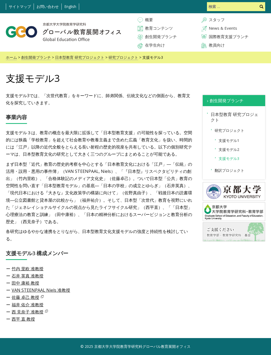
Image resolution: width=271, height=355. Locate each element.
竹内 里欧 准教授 (27, 269)
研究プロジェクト (123, 57)
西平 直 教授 (23, 319)
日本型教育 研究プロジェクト (79, 57)
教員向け (217, 45)
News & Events (223, 28)
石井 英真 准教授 (27, 276)
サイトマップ (20, 6)
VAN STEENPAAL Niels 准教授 (41, 290)
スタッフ (217, 19)
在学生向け (155, 45)
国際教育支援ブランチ (229, 36)
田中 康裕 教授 (25, 283)
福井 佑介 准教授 (27, 305)
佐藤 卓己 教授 (25, 297)
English (70, 6)
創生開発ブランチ (161, 36)
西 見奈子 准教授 (27, 312)
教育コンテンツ (159, 28)
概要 (149, 19)
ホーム (11, 57)
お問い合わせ (48, 6)
